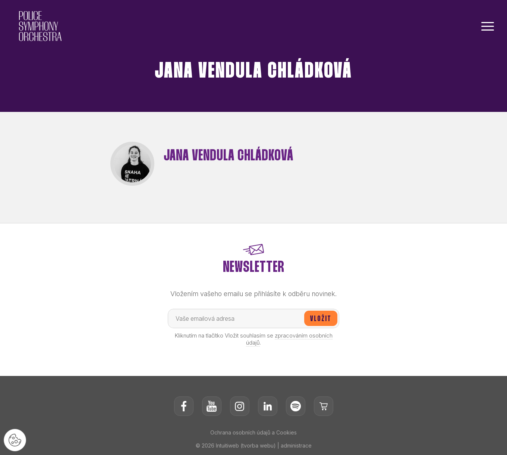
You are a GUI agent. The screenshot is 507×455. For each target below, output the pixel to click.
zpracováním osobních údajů (289, 339)
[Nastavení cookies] (15, 440)
